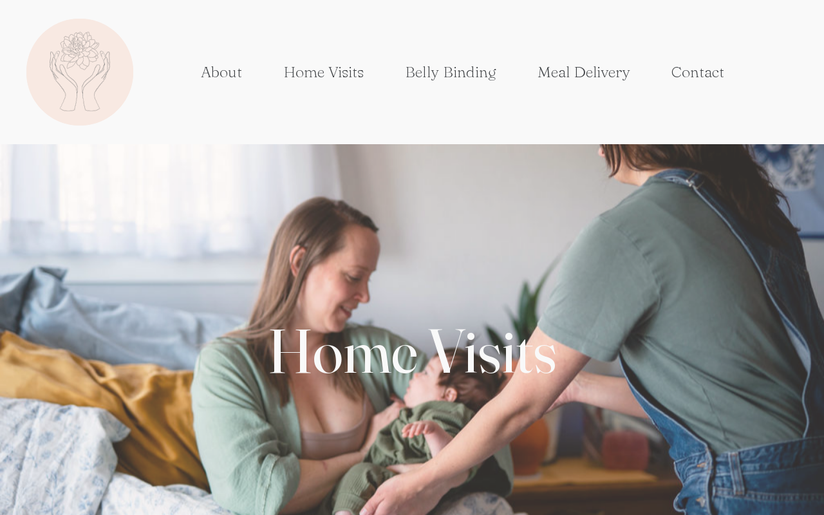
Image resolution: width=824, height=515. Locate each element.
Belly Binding (450, 71)
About (221, 71)
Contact (697, 71)
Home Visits (323, 71)
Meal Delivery (584, 71)
